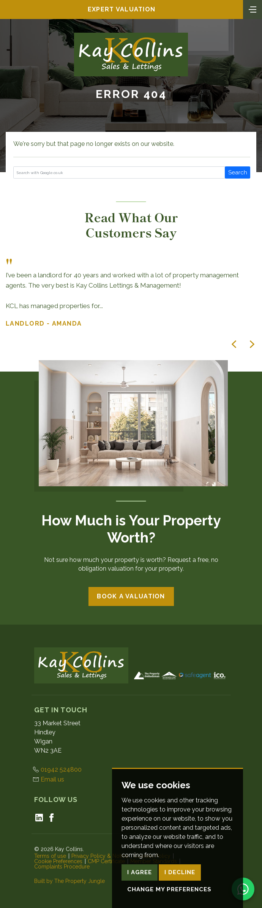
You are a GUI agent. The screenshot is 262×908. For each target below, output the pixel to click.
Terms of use (50, 856)
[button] (234, 344)
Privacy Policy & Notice (99, 856)
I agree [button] (139, 894)
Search (237, 172)
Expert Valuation (121, 9)
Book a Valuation (131, 596)
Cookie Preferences (58, 861)
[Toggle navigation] (252, 9)
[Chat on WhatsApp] (243, 889)
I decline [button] (179, 894)
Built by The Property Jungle (69, 881)
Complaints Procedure (62, 867)
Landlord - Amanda (44, 323)
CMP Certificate (106, 861)
